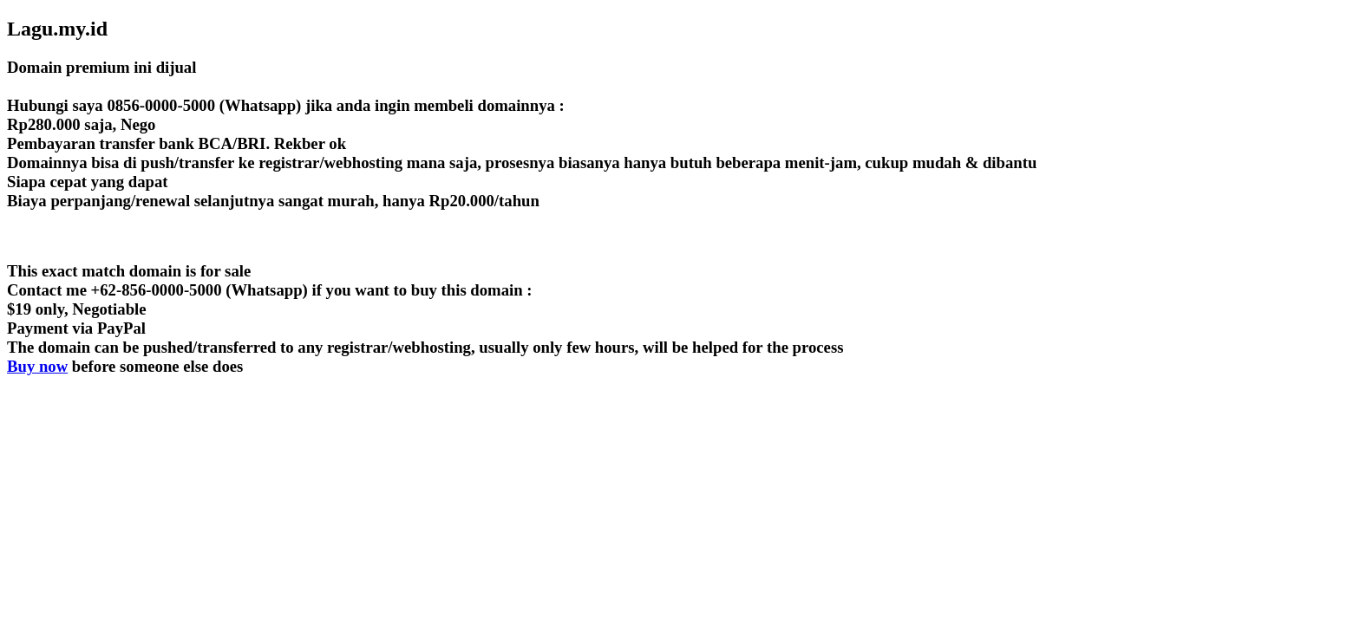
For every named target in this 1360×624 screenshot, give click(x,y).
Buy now (37, 366)
